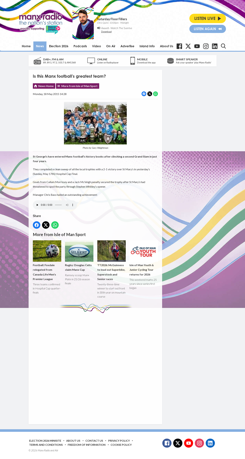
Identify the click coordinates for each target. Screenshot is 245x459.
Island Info (147, 46)
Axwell (105, 28)
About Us (166, 46)
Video (96, 46)
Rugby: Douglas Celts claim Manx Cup (79, 255)
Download (106, 31)
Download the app (146, 62)
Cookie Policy (121, 444)
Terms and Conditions (46, 444)
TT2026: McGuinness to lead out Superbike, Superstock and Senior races (111, 260)
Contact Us (94, 440)
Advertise (127, 46)
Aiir (56, 450)
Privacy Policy (119, 440)
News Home (46, 86)
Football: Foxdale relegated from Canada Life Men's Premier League (47, 260)
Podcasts (80, 46)
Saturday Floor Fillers (112, 19)
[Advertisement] (96, 366)
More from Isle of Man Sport (79, 86)
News (40, 46)
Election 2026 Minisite (45, 440)
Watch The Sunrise (121, 28)
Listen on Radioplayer (108, 62)
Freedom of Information (86, 444)
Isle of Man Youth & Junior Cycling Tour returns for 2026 (143, 258)
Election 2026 (58, 46)
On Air (110, 46)
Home (26, 46)
